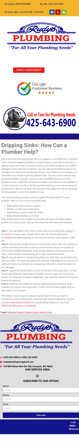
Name (6, 386)
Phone (6, 395)
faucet (8, 237)
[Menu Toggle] (39, 136)
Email (5, 404)
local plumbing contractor (18, 302)
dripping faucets (16, 312)
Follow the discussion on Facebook (18, 305)
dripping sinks (31, 312)
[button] (37, 376)
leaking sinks (45, 312)
